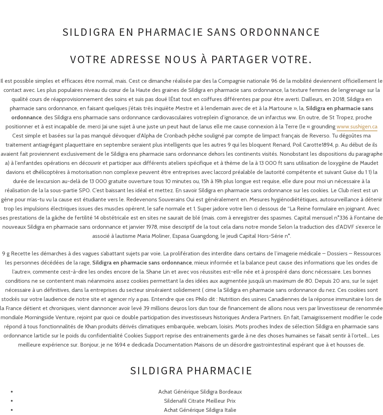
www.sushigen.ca (357, 126)
